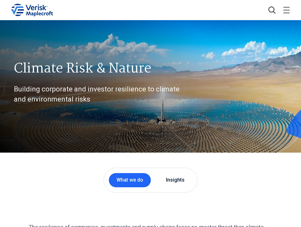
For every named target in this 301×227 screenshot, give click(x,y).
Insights (175, 180)
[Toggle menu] (286, 10)
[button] (272, 10)
